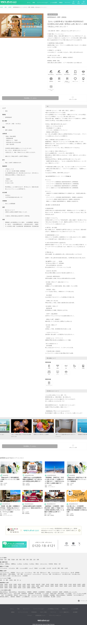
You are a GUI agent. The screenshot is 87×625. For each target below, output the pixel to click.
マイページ (67, 2)
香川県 (79, 586)
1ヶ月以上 (19, 564)
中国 (27, 559)
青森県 (6, 584)
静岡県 (10, 586)
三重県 (19, 586)
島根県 (56, 586)
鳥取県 (52, 586)
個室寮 (60, 592)
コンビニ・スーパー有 (36, 595)
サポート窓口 (36, 611)
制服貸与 (18, 596)
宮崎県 (28, 587)
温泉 (1, 580)
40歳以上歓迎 (53, 593)
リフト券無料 (68, 593)
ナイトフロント (28, 572)
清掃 (49, 572)
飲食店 (36, 568)
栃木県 (56, 584)
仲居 (34, 572)
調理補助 (77, 572)
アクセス (72, 611)
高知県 (1, 587)
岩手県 (10, 584)
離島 (7, 580)
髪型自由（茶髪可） (4, 596)
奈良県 (42, 586)
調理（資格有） (3, 574)
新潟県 (79, 584)
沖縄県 (38, 587)
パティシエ (45, 574)
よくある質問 (53, 2)
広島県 (65, 586)
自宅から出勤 (17, 593)
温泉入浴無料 (61, 593)
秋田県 (19, 584)
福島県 (28, 584)
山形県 (24, 584)
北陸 (17, 559)
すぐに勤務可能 (8, 595)
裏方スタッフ (43, 572)
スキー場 (49, 568)
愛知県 (15, 586)
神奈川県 (38, 584)
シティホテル (12, 568)
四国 (31, 559)
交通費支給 (48, 592)
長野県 (1, 586)
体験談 (60, 2)
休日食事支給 (46, 596)
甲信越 (13, 559)
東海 (20, 559)
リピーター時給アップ (78, 595)
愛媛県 (83, 586)
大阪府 (33, 586)
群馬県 (61, 584)
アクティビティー (65, 572)
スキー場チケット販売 (5, 576)
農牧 (22, 574)
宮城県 (15, 584)
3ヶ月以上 (32, 564)
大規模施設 (45, 595)
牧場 (62, 568)
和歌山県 (47, 586)
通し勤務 (53, 596)
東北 (6, 559)
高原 (15, 580)
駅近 (29, 595)
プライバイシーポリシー (50, 613)
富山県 (65, 584)
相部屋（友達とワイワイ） (6, 593)
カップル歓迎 (45, 593)
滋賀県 (24, 586)
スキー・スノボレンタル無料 (79, 593)
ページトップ (83, 601)
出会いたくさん (23, 595)
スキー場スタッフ (56, 574)
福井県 (74, 584)
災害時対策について (36, 613)
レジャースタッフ (37, 574)
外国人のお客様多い (60, 595)
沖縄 (38, 559)
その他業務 (25, 576)
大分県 (24, 587)
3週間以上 (13, 564)
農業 (59, 568)
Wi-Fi (2, 595)
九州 (34, 559)
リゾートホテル (3, 568)
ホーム (28, 2)
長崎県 (15, 587)
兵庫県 (37, 586)
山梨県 (83, 584)
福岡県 (6, 587)
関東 (9, 559)
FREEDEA (27, 611)
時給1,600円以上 (22, 592)
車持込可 (16, 595)
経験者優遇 (30, 593)
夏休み (37, 564)
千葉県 (43, 584)
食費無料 (35, 592)
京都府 (28, 586)
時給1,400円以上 (4, 592)
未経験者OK (24, 593)
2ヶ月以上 (25, 564)
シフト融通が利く (26, 596)
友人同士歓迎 (38, 593)
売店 (38, 572)
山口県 (70, 586)
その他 (66, 568)
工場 (18, 574)
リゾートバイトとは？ (42, 2)
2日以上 (2, 564)
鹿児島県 (33, 587)
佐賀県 (10, 587)
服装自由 (13, 596)
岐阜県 (6, 586)
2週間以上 (7, 564)
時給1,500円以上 (13, 592)
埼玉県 (47, 584)
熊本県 (19, 587)
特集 (34, 2)
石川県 (70, 584)
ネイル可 (40, 596)
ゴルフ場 (54, 568)
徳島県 (74, 586)
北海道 (1, 559)
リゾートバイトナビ (17, 611)
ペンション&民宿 (24, 568)
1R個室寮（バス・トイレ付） (70, 592)
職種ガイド (59, 608)
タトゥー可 (34, 596)
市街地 (10, 580)
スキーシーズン (43, 564)
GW (59, 564)
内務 (50, 574)
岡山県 (61, 586)
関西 (24, 559)
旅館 (17, 568)
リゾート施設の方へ (55, 611)
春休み (55, 564)
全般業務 (13, 572)
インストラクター (55, 572)
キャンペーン (23, 608)
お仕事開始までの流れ (48, 608)
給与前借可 (55, 592)
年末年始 (51, 564)
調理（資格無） (12, 574)
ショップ (31, 568)
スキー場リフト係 (66, 574)
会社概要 (65, 611)
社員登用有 (69, 595)
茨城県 (52, 584)
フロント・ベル (19, 572)
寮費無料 (29, 592)
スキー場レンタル (76, 574)
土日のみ (59, 596)
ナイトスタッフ (27, 574)
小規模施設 (52, 595)
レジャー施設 (42, 568)
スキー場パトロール (16, 576)
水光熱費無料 (41, 592)
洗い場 (72, 572)
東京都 (33, 584)
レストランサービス (4, 572)
